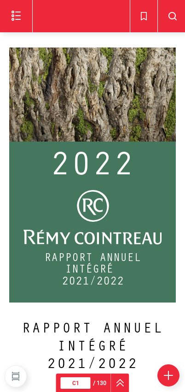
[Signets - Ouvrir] (143, 16)
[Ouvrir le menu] (16, 16)
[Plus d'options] (168, 375)
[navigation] (120, 383)
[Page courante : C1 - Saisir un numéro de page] (76, 383)
